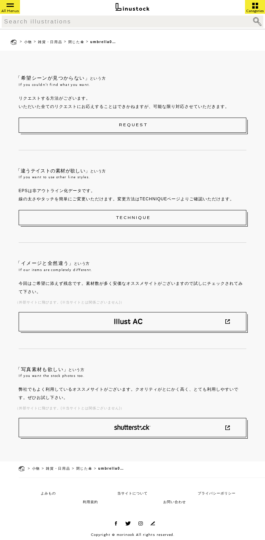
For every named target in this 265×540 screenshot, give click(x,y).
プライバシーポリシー (217, 493)
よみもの (48, 493)
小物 (28, 42)
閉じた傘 (76, 42)
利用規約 (90, 502)
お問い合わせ (174, 502)
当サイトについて (132, 493)
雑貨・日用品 (50, 42)
